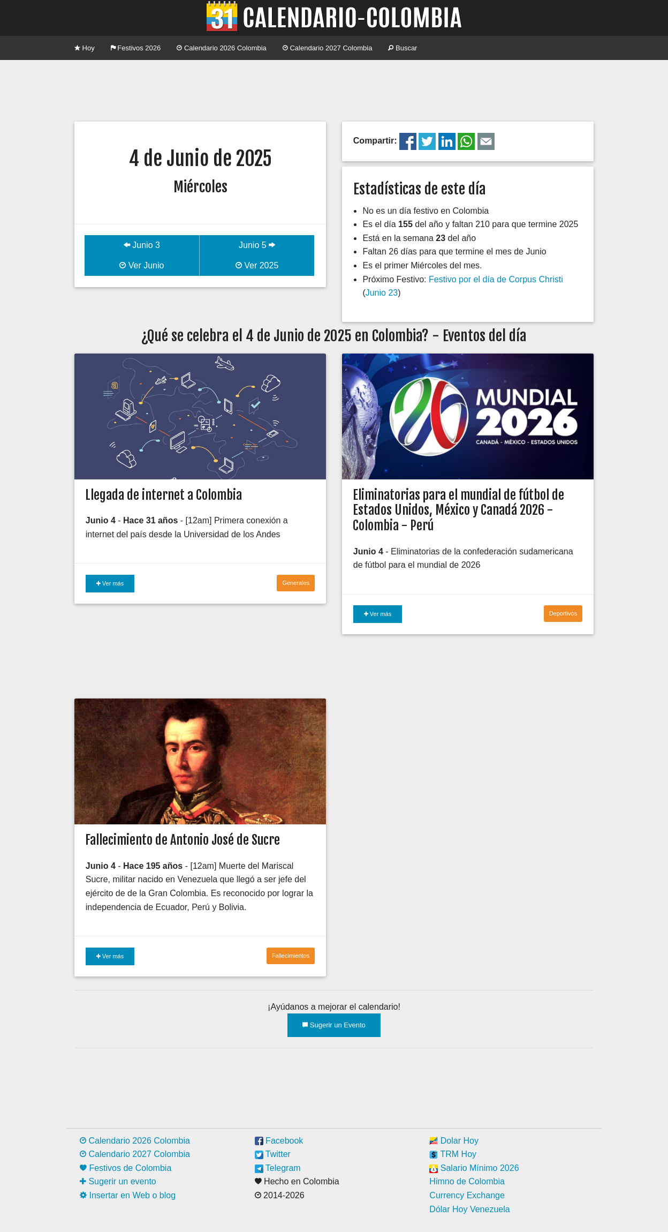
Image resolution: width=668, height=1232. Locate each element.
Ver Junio (141, 265)
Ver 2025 (257, 265)
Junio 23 (382, 292)
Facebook (279, 1140)
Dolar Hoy (454, 1140)
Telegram (278, 1168)
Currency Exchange (467, 1195)
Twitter (273, 1154)
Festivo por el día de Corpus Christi (496, 279)
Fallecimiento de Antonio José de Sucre (182, 840)
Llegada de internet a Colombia (163, 495)
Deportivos (563, 613)
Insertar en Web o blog (128, 1195)
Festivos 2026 (136, 48)
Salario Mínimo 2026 (474, 1168)
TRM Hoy (452, 1154)
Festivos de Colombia (125, 1168)
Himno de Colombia (467, 1181)
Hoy (84, 48)
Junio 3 (142, 245)
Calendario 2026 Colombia (222, 48)
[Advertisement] (334, 89)
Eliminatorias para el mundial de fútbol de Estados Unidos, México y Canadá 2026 (458, 503)
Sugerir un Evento (334, 1025)
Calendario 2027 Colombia (328, 48)
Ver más (110, 583)
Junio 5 (257, 245)
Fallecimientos (290, 955)
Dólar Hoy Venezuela (469, 1209)
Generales (295, 583)
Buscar (402, 48)
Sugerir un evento (118, 1181)
